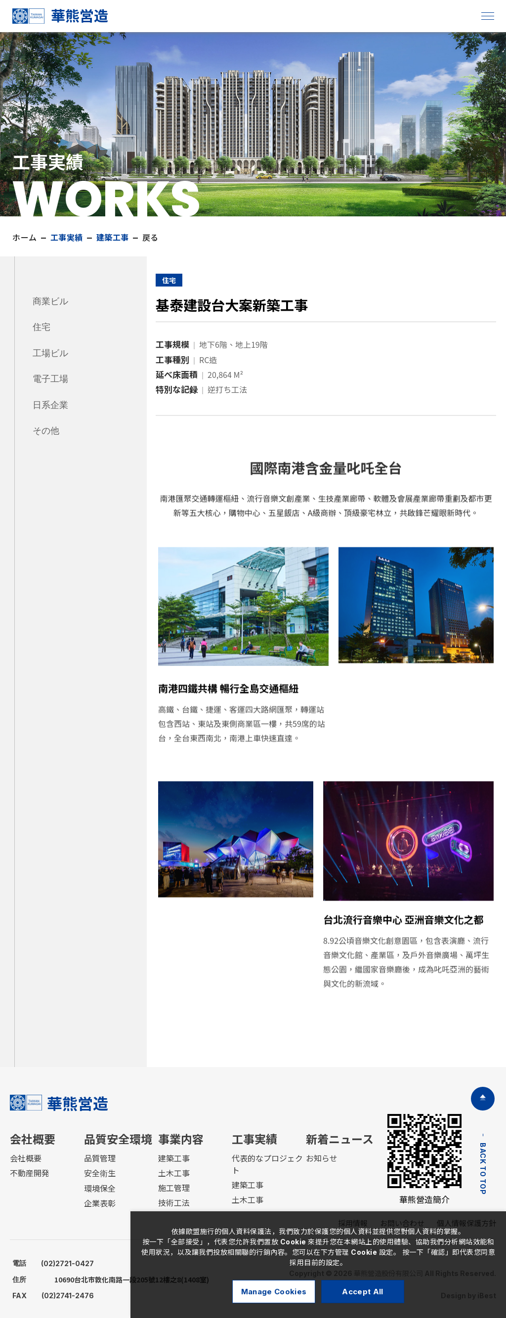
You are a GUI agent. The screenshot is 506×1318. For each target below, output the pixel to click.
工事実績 (254, 1140)
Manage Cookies (273, 1291)
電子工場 (50, 379)
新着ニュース (340, 1140)
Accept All (362, 1291)
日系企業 (50, 405)
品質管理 (100, 1158)
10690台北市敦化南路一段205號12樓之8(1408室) (110, 1279)
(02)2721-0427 (53, 1263)
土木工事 (174, 1173)
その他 (46, 431)
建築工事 (174, 1158)
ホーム (21, 238)
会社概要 (32, 1140)
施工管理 (174, 1188)
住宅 (41, 327)
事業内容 (181, 1140)
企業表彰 (100, 1203)
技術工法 (174, 1203)
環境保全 (100, 1189)
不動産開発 (29, 1173)
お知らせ (321, 1158)
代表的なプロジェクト (267, 1164)
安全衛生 (100, 1173)
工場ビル (50, 353)
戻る (147, 238)
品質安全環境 (118, 1140)
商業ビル (50, 301)
